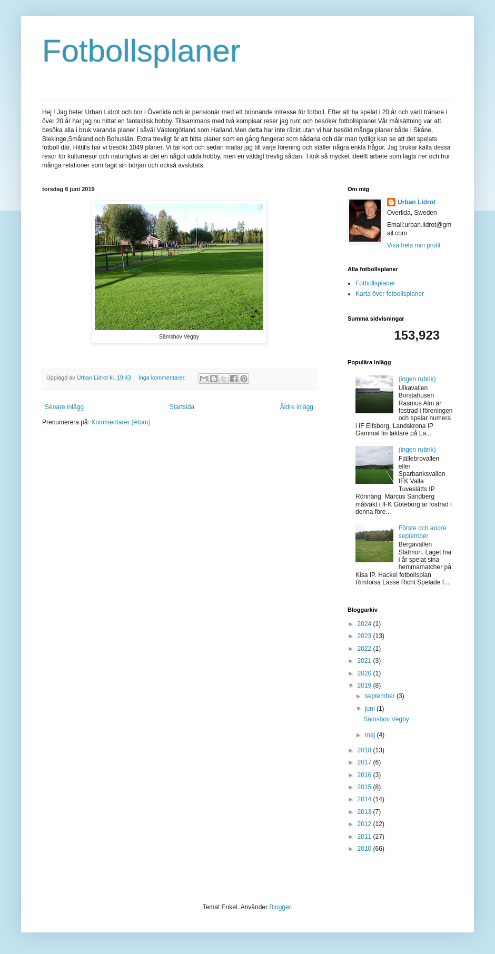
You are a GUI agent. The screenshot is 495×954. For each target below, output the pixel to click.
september (381, 696)
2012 (365, 824)
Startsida (182, 407)
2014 (365, 799)
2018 (365, 750)
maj (371, 735)
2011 (365, 836)
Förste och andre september (423, 531)
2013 (365, 812)
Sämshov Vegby (386, 719)
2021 (365, 660)
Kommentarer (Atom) (120, 422)
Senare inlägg (64, 407)
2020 (365, 673)
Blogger (280, 907)
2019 (365, 685)
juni (371, 708)
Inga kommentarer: (163, 377)
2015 (365, 787)
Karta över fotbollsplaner (389, 293)
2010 (365, 848)
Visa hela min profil (413, 245)
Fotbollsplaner (141, 50)
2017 (365, 762)
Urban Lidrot (416, 202)
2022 (365, 648)
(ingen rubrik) (417, 379)
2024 (365, 624)
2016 (365, 775)
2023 (365, 636)
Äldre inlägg (296, 407)
